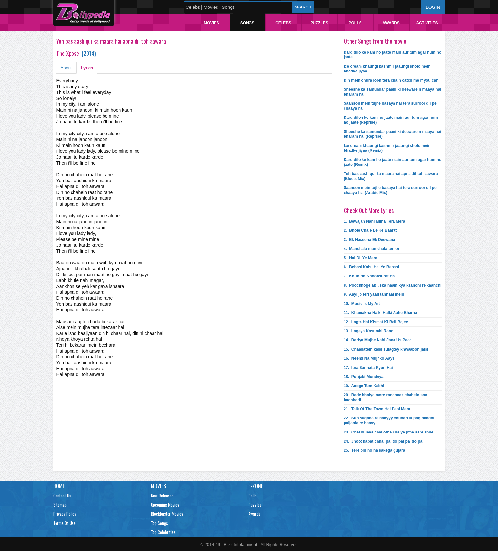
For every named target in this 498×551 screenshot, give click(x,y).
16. (369, 358)
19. (364, 386)
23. (389, 432)
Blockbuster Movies (167, 514)
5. (361, 258)
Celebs (283, 23)
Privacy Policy (64, 514)
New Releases (162, 495)
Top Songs (159, 523)
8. (393, 285)
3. (369, 239)
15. (386, 349)
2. (370, 230)
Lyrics (87, 67)
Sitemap (60, 504)
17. (368, 367)
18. (364, 376)
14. (377, 340)
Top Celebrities (163, 532)
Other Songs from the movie (375, 41)
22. (390, 420)
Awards (391, 23)
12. (376, 322)
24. (384, 441)
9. (374, 294)
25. (374, 450)
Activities (427, 23)
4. (372, 248)
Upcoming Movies (165, 504)
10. (362, 303)
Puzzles (319, 23)
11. (380, 312)
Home (59, 486)
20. (385, 397)
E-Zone (256, 486)
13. (369, 331)
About (66, 67)
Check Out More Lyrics (369, 210)
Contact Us (62, 495)
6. (371, 267)
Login (433, 7)
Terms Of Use (64, 523)
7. (369, 276)
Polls (354, 23)
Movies (211, 23)
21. (377, 409)
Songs (247, 23)
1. (374, 221)
